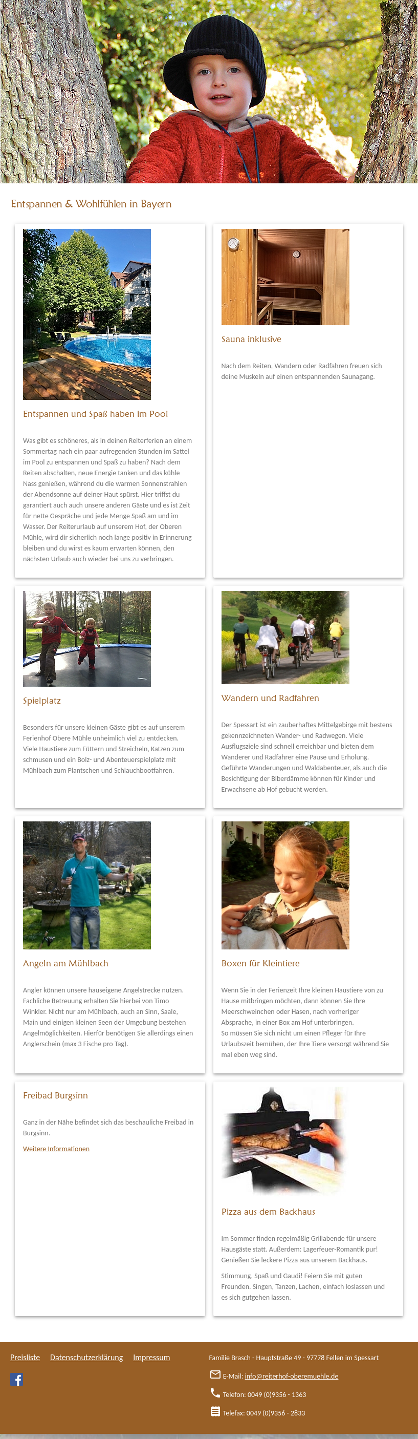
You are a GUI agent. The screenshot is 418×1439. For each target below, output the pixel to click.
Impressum (151, 1357)
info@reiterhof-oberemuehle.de (292, 1376)
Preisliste (25, 1357)
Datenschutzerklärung (86, 1357)
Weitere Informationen (56, 1149)
